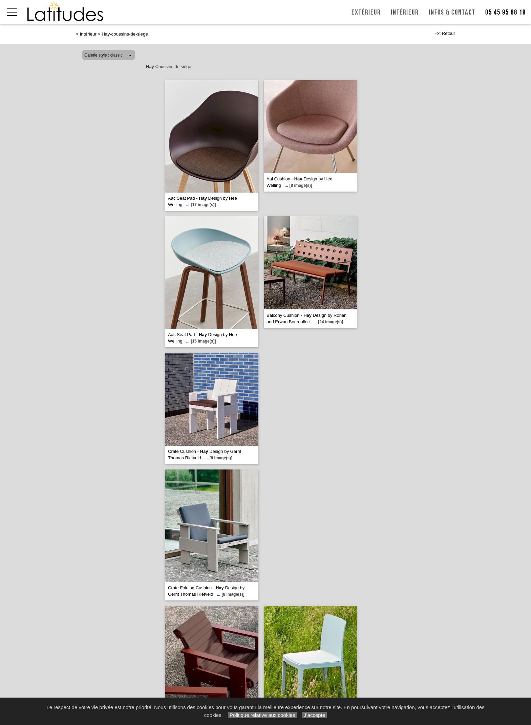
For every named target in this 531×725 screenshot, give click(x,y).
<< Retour (445, 33)
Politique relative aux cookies (262, 715)
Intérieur (405, 12)
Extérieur (366, 12)
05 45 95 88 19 (505, 12)
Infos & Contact (452, 12)
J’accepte (314, 715)
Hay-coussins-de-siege (125, 34)
